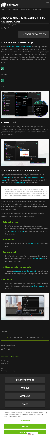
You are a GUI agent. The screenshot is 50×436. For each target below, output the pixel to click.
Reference (4, 363)
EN (31, 434)
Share (5, 28)
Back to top (4, 331)
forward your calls (39, 259)
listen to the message (37, 286)
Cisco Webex (13, 10)
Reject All (25, 426)
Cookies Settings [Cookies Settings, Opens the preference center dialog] (25, 420)
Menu (47, 2)
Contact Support (25, 380)
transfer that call (33, 243)
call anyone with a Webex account (19, 47)
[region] (25, 423)
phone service (8, 177)
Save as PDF (2, 28)
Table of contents (35, 34)
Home (3, 10)
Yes (5, 349)
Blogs (25, 404)
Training (25, 388)
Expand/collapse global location (48, 9)
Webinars (25, 396)
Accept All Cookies (25, 432)
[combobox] (32, 434)
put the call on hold (18, 231)
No (12, 349)
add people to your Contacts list (24, 271)
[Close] (47, 413)
